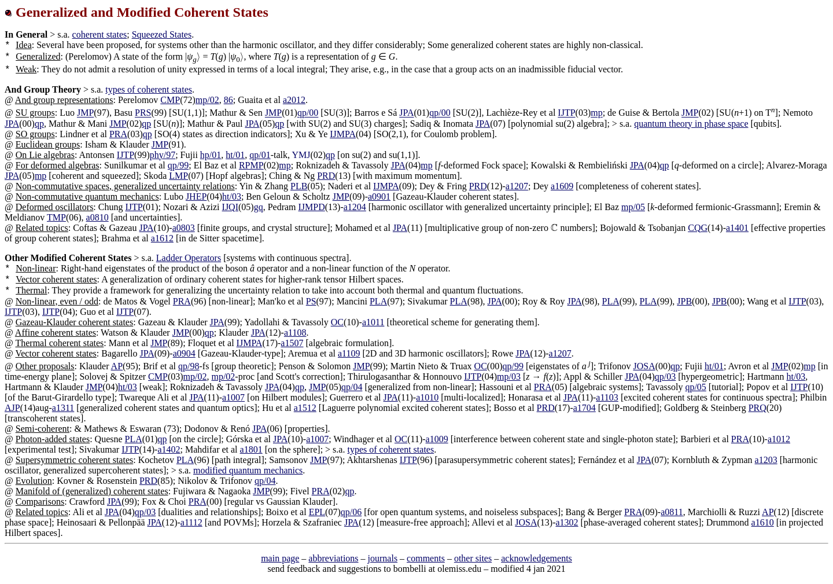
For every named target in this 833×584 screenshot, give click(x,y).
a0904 (184, 353)
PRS (143, 113)
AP (117, 366)
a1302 (566, 522)
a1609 (562, 186)
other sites (473, 558)
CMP (170, 100)
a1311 (63, 408)
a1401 (737, 228)
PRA (118, 134)
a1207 (517, 186)
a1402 (168, 449)
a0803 (183, 228)
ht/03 (231, 196)
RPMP (251, 165)
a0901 (379, 196)
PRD (326, 176)
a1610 (762, 522)
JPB (684, 301)
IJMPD (311, 207)
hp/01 (210, 155)
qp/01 (259, 155)
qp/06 (351, 512)
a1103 (607, 397)
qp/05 (695, 387)
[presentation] (199, 56)
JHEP (196, 196)
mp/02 (207, 100)
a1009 (437, 439)
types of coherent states (148, 89)
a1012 (779, 439)
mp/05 (633, 207)
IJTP (566, 113)
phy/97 (162, 155)
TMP (56, 217)
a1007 (233, 397)
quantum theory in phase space (691, 123)
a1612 (162, 238)
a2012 (294, 100)
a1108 (295, 332)
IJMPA (343, 134)
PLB (298, 186)
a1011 (373, 322)
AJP (12, 408)
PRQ (757, 408)
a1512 (305, 408)
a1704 (584, 408)
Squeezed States (162, 34)
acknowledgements (536, 558)
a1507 (292, 343)
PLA (378, 301)
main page (280, 558)
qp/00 (307, 113)
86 (228, 100)
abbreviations (333, 558)
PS (311, 301)
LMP (178, 176)
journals (383, 558)
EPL (317, 512)
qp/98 (188, 366)
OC (337, 322)
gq (258, 207)
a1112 (191, 522)
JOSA (644, 366)
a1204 (355, 207)
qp (39, 123)
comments (426, 558)
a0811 (672, 512)
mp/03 (509, 376)
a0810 (97, 217)
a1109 (349, 353)
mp (596, 113)
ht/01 (235, 155)
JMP (85, 113)
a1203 (766, 460)
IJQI (230, 207)
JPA (406, 113)
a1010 (427, 397)
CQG (697, 228)
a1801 (251, 449)
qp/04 (351, 387)
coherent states (99, 34)
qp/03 (665, 376)
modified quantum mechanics (248, 470)
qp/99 (178, 165)
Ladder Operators (188, 258)
